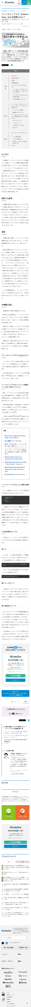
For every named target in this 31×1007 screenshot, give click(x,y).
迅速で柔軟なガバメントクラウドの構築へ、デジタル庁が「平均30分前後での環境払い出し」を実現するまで (16, 879)
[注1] (6, 435)
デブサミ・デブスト (7, 962)
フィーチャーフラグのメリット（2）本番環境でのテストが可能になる (19, 116)
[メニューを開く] (2, 2)
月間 (22, 861)
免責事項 (8, 999)
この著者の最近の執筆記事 (17, 773)
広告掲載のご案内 (23, 947)
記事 (20, 954)
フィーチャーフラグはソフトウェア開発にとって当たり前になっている (20, 91)
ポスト (5, 65)
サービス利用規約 (10, 1003)
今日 (9, 861)
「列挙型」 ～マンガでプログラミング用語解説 (16, 894)
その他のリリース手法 (18, 125)
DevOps (8, 29)
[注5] (6, 462)
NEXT (26, 701)
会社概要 (8, 1001)
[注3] (6, 444)
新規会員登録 (15, 676)
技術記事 (3, 29)
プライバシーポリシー (11, 1006)
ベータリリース (17, 123)
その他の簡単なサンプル (19, 99)
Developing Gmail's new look (17, 462)
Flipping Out (12, 474)
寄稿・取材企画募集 (8, 947)
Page (5, 116)
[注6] (6, 467)
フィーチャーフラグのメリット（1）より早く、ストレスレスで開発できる (19, 106)
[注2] (6, 441)
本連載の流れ (15, 83)
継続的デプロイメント (18, 112)
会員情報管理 (9, 997)
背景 (13, 80)
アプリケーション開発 (16, 29)
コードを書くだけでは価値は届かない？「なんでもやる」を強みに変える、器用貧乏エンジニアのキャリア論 (16, 914)
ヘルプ (8, 992)
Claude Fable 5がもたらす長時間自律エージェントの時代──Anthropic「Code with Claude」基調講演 (16, 867)
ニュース (5, 954)
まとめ (13, 145)
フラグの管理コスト (18, 139)
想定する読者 (15, 78)
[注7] (6, 474)
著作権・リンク (10, 994)
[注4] (6, 457)
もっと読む (6, 743)
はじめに (14, 75)
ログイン (15, 680)
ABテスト (15, 127)
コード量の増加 (17, 136)
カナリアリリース (17, 120)
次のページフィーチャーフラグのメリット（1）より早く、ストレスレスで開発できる (16, 693)
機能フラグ (11, 441)
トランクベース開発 (18, 110)
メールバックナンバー (15, 671)
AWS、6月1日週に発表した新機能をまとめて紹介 (16, 897)
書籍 (20, 961)
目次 (21, 71)
